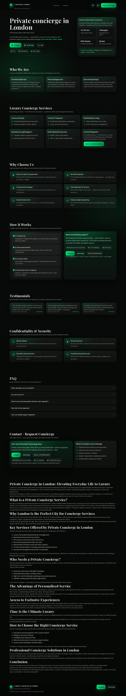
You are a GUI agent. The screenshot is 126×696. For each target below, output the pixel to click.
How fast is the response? (63, 408)
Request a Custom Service (93, 144)
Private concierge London (64, 654)
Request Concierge (108, 5)
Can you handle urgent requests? (63, 415)
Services (56, 5)
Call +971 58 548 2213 (95, 253)
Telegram (15, 45)
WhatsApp (29, 45)
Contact (65, 5)
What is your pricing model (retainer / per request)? (63, 401)
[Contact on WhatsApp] (98, 5)
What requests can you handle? (63, 388)
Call (40, 45)
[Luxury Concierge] (20, 5)
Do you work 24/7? (63, 395)
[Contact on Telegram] (93, 5)
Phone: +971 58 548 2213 (42, 455)
